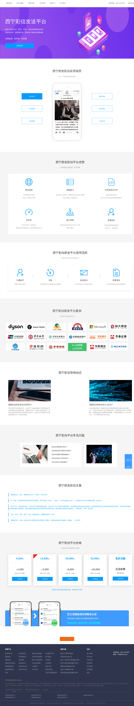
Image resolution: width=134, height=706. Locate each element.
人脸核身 (35, 666)
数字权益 (48, 656)
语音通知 (21, 660)
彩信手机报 (22, 653)
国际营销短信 (9, 669)
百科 (88, 672)
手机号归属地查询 (51, 672)
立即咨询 (19, 46)
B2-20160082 (80, 703)
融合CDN (48, 666)
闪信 (6, 672)
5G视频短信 (22, 656)
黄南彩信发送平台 (62, 695)
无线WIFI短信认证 (66, 656)
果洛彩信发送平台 (10, 697)
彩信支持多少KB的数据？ (60, 462)
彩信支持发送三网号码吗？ (60, 458)
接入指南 (90, 653)
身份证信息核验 (37, 653)
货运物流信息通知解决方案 (69, 672)
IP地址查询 (48, 669)
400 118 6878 (120, 3)
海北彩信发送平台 (36, 695)
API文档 (89, 656)
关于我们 (63, 3)
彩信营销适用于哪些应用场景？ (62, 450)
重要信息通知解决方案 (67, 666)
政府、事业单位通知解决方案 (69, 660)
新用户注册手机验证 (66, 653)
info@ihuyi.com (122, 654)
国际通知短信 (9, 666)
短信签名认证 (23, 666)
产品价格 (42, 3)
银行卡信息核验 (37, 660)
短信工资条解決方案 (66, 669)
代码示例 (90, 660)
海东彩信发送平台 (10, 695)
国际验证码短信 (10, 663)
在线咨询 (128, 460)
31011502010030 (98, 703)
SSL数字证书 (49, 653)
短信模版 (90, 669)
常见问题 (90, 666)
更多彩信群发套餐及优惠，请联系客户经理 (67, 590)
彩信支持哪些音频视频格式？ (61, 454)
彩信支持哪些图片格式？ (60, 447)
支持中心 (52, 3)
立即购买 (20, 579)
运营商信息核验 (37, 656)
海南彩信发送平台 (88, 695)
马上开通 (67, 639)
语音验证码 (22, 663)
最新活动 (9, 3)
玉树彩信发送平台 (36, 697)
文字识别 (35, 669)
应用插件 (90, 663)
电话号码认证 (23, 669)
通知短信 (8, 656)
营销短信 (8, 660)
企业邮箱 (48, 663)
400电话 (48, 660)
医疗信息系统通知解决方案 (69, 663)
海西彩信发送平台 (62, 697)
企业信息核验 (36, 663)
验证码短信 (8, 653)
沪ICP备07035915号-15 (53, 703)
